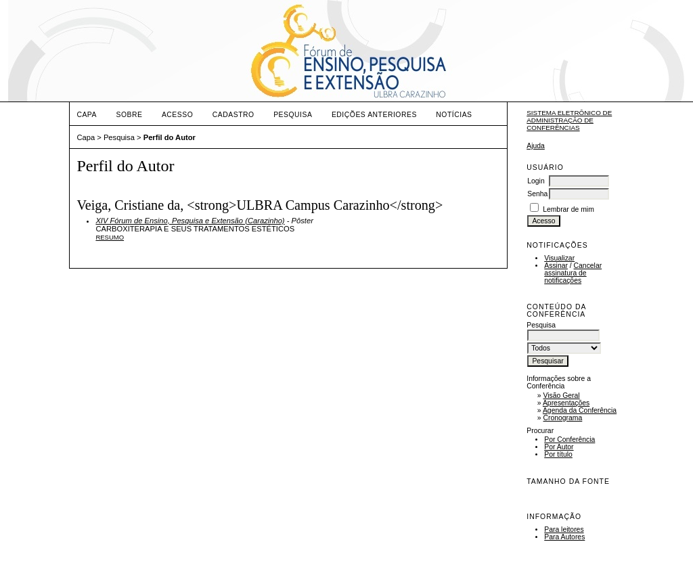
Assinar (556, 265)
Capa (86, 114)
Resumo (109, 237)
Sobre (129, 114)
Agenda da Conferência (580, 410)
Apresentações (566, 403)
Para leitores (563, 529)
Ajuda (536, 146)
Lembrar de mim (568, 209)
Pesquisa (292, 114)
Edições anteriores (374, 114)
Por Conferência (569, 439)
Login (535, 181)
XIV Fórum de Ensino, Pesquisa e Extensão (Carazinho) (189, 221)
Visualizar (559, 258)
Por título (558, 454)
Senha (537, 194)
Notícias (454, 114)
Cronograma (563, 418)
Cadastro (233, 114)
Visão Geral (561, 395)
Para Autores (564, 537)
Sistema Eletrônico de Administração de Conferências (569, 120)
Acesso (177, 114)
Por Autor (558, 447)
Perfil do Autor (169, 137)
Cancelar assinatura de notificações (573, 273)
